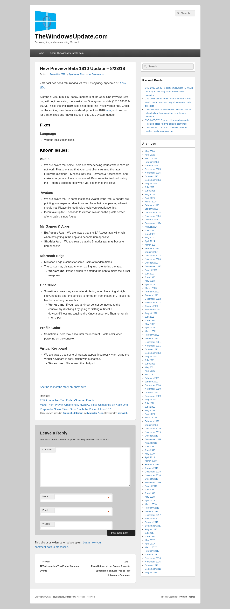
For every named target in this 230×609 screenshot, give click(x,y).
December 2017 (153, 515)
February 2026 (152, 162)
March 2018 (151, 504)
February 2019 (152, 464)
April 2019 (150, 457)
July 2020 (150, 403)
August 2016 (151, 572)
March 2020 (151, 417)
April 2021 (150, 371)
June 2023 (150, 277)
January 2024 (151, 252)
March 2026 (151, 158)
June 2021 (150, 363)
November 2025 (153, 172)
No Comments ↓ (96, 74)
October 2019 (151, 435)
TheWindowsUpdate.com (71, 36)
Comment (48, 449)
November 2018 (153, 475)
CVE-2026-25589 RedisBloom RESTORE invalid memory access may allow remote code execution (169, 91)
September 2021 (153, 353)
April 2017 (150, 543)
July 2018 (150, 489)
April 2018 (150, 500)
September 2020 (153, 396)
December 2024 (153, 212)
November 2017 (153, 518)
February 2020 (152, 421)
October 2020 (151, 392)
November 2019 (153, 432)
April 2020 (150, 414)
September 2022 (153, 309)
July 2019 (150, 446)
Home (41, 53)
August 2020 (151, 399)
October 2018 (151, 479)
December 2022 (153, 299)
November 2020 (153, 389)
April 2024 (150, 241)
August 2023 (151, 270)
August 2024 (151, 227)
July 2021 (150, 360)
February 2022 (152, 335)
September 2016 (153, 569)
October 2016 (151, 565)
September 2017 (153, 525)
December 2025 (153, 169)
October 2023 (151, 262)
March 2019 (151, 461)
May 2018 (150, 497)
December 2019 (153, 428)
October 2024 (151, 219)
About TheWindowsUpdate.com (67, 53)
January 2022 (151, 338)
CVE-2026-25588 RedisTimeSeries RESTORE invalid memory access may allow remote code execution (168, 102)
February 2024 (152, 248)
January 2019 (151, 468)
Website (47, 524)
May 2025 (150, 194)
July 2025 (150, 187)
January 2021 (151, 381)
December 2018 (153, 471)
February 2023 (152, 291)
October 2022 (151, 306)
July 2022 (150, 317)
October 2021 (151, 349)
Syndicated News (77, 74)
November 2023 (153, 259)
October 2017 (151, 522)
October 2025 (151, 176)
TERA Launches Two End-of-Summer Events (67, 400)
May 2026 (150, 151)
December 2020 (153, 385)
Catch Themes (188, 597)
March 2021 (151, 374)
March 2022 (151, 331)
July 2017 (150, 533)
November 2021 (153, 345)
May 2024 (150, 237)
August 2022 (151, 313)
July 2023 (150, 273)
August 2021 (151, 356)
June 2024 (150, 234)
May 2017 (150, 540)
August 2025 (151, 183)
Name (45, 496)
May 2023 (150, 281)
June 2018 (150, 493)
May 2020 (150, 410)
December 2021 (153, 342)
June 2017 (150, 536)
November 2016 (153, 561)
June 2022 (150, 320)
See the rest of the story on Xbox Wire (63, 387)
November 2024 (153, 216)
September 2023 (153, 266)
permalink (122, 413)
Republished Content (72, 413)
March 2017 (151, 547)
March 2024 (151, 244)
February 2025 (152, 205)
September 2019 (153, 439)
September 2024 (153, 223)
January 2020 (151, 425)
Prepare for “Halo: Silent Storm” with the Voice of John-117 (75, 409)
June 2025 (150, 190)
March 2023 (151, 288)
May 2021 (150, 367)
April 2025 (150, 198)
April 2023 (150, 284)
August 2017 (151, 529)
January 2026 (151, 165)
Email (45, 510)
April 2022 (150, 327)
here (108, 110)
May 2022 (150, 324)
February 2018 (152, 508)
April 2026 (150, 154)
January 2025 (151, 209)
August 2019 (151, 443)
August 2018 (151, 486)
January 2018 (151, 511)
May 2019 (150, 453)
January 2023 (151, 295)
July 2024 (150, 230)
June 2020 (150, 407)
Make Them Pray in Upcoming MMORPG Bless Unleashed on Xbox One (84, 404)
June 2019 (150, 450)
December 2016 (153, 558)
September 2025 (153, 180)
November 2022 (153, 302)
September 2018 (153, 482)
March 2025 (151, 201)
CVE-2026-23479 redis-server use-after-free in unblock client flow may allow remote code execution (168, 113)
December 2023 (153, 255)
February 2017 (152, 551)
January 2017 (151, 554)
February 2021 (152, 378)
